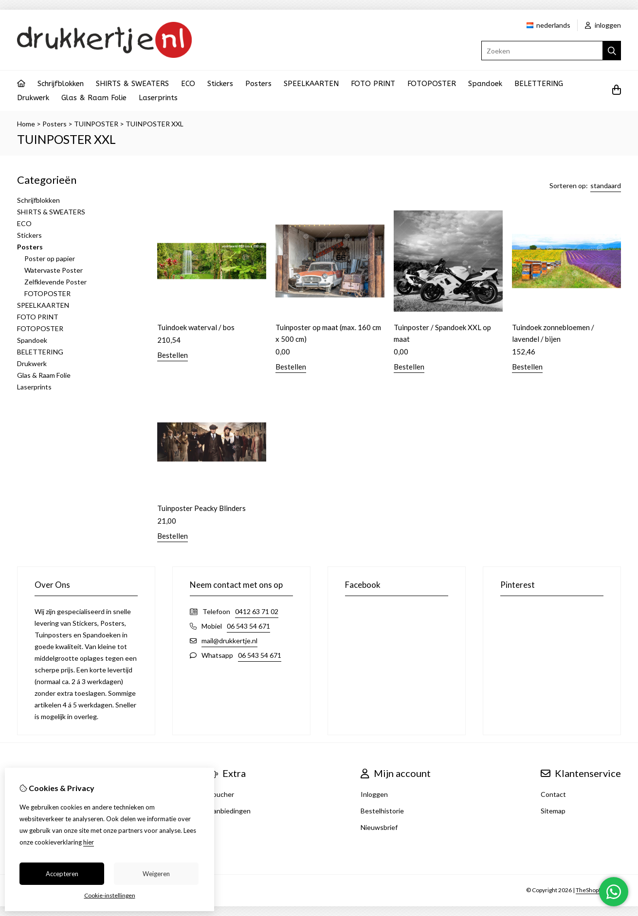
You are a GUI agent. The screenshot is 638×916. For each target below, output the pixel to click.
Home (26, 124)
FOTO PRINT (373, 83)
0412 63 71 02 (256, 611)
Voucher (221, 794)
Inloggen (374, 794)
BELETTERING (538, 83)
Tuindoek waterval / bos (196, 327)
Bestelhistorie (382, 811)
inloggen (603, 25)
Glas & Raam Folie (94, 97)
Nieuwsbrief (379, 827)
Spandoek (485, 83)
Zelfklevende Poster (55, 282)
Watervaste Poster (53, 270)
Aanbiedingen (229, 811)
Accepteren (62, 874)
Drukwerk (33, 97)
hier (88, 842)
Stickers (220, 83)
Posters (258, 83)
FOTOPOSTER (431, 83)
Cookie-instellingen (109, 895)
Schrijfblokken (60, 83)
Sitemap (553, 811)
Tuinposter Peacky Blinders (201, 508)
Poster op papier (49, 258)
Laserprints (158, 97)
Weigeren (156, 874)
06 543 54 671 (248, 626)
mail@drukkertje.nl (229, 640)
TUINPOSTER (96, 124)
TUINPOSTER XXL (154, 124)
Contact (553, 794)
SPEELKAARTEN (311, 83)
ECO (188, 83)
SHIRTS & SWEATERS (132, 83)
